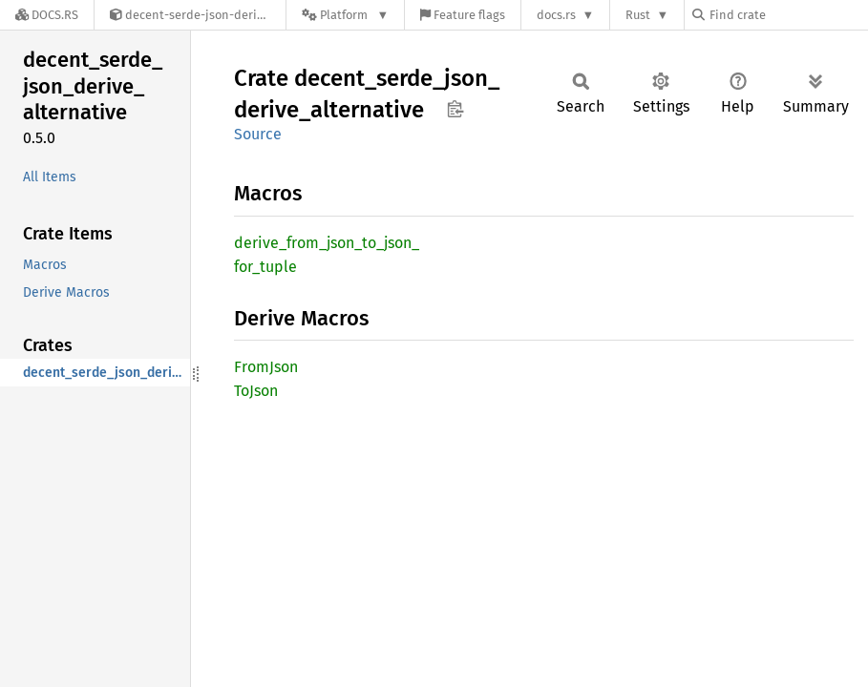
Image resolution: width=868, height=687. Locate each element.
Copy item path (455, 109)
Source (258, 134)
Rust (637, 15)
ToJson (256, 391)
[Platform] (345, 15)
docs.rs (556, 15)
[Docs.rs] (47, 15)
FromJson (266, 367)
